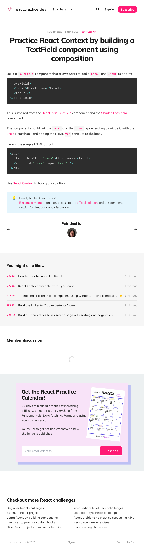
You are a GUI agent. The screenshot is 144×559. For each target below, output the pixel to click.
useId (10, 134)
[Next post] (134, 229)
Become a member (32, 202)
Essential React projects (23, 513)
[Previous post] (9, 229)
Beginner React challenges (25, 508)
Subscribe (127, 9)
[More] (73, 9)
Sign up (72, 542)
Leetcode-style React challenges (96, 513)
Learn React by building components (32, 517)
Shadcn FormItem (114, 113)
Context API (89, 31)
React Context (23, 183)
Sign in (109, 9)
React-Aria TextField (56, 113)
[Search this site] (98, 9)
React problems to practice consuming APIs (103, 517)
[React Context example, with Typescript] (72, 286)
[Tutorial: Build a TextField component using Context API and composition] (72, 296)
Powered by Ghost (127, 542)
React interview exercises (91, 522)
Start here (59, 9)
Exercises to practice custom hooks (31, 522)
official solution (87, 202)
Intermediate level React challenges (98, 508)
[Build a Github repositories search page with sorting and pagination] (72, 315)
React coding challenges (90, 527)
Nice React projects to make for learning (34, 527)
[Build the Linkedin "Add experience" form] (72, 305)
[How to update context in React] (72, 276)
